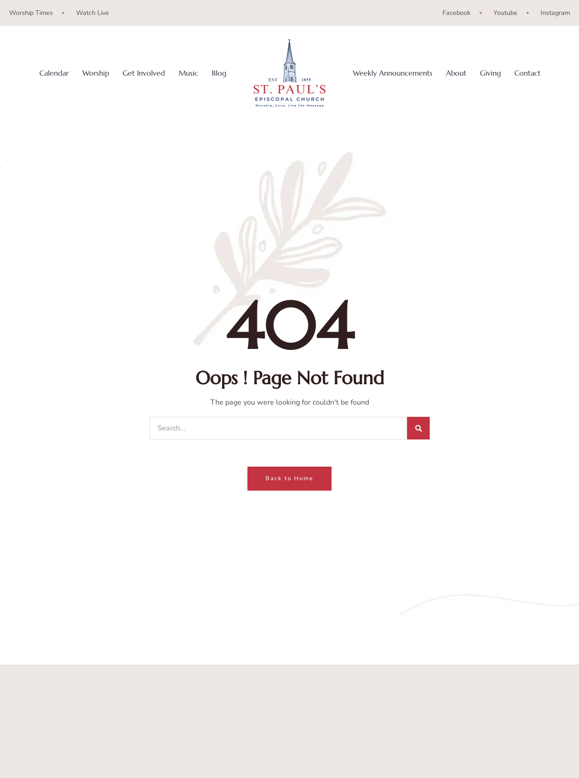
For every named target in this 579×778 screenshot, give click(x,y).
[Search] (418, 428)
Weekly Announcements (392, 73)
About (456, 73)
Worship (95, 73)
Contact (527, 73)
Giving (490, 73)
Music (188, 73)
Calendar (54, 73)
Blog (219, 73)
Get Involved (144, 73)
